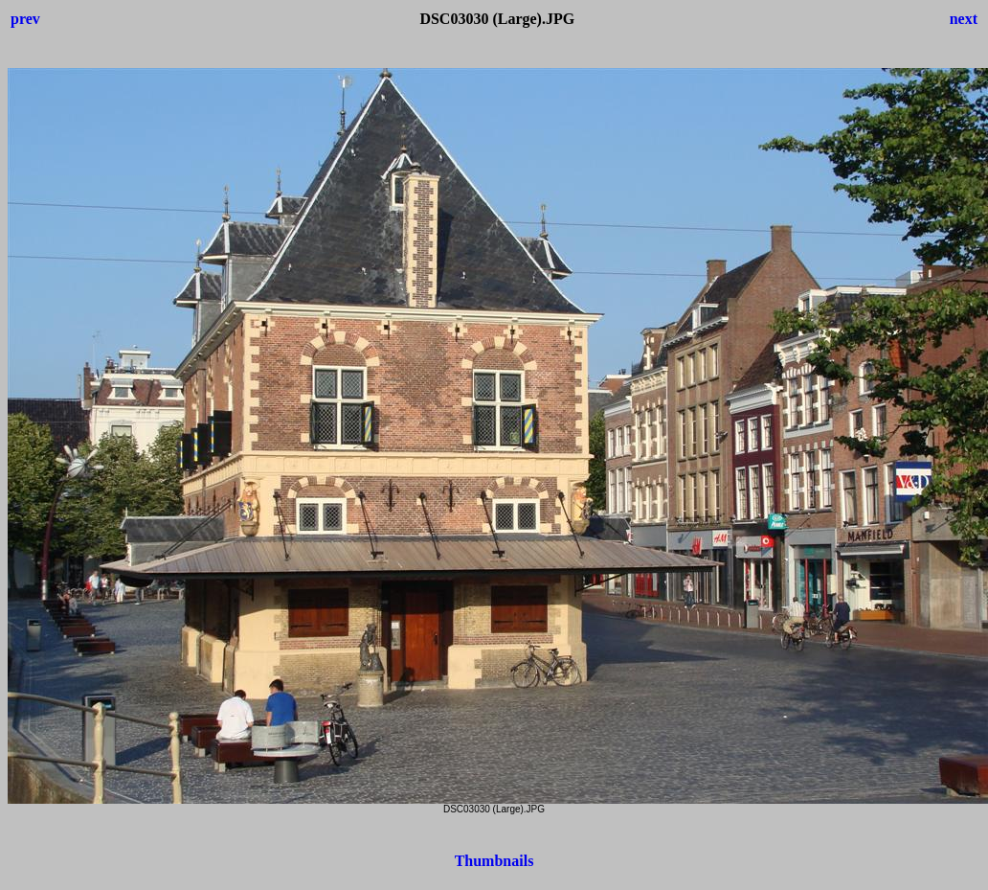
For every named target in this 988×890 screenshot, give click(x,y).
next (963, 19)
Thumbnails (494, 861)
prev (25, 19)
